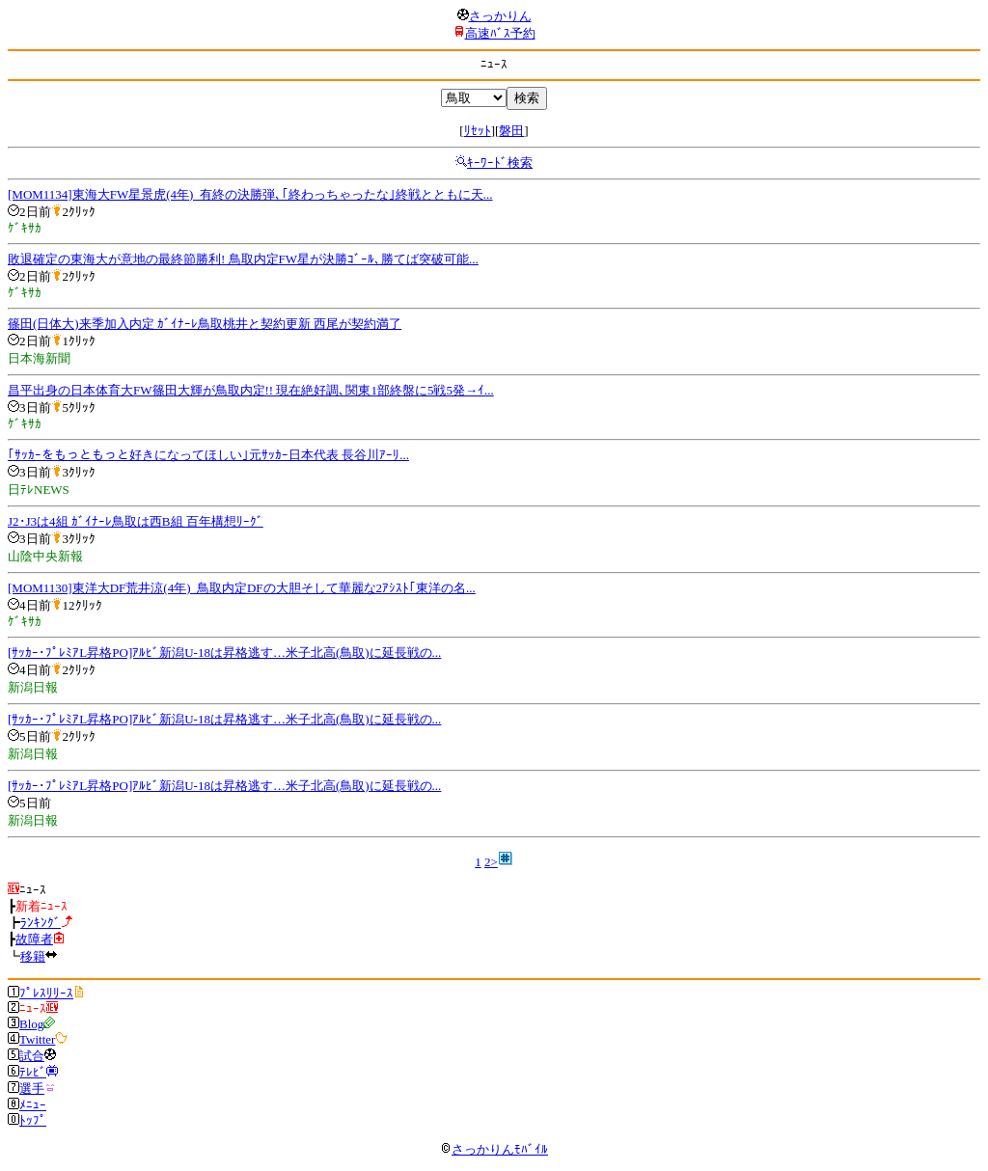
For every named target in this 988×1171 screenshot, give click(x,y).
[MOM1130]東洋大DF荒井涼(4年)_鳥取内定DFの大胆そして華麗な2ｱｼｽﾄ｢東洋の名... (242, 588)
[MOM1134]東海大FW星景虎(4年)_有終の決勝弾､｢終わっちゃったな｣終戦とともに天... (250, 194)
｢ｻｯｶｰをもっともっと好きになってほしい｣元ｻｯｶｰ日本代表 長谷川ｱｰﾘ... (208, 455)
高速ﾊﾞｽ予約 (500, 33)
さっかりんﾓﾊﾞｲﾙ (494, 1149)
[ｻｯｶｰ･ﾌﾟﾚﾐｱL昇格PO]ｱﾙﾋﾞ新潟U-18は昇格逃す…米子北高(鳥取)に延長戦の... (224, 652)
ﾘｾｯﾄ (477, 130)
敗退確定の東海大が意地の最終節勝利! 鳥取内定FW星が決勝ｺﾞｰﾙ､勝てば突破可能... (243, 259)
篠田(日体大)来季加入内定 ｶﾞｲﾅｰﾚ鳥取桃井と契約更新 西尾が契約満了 (204, 323)
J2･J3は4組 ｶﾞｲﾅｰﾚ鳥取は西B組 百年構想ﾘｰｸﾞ (135, 521)
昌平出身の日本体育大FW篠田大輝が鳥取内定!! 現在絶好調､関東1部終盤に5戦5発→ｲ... (251, 390)
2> (491, 862)
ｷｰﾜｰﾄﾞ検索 (500, 162)
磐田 (511, 130)
